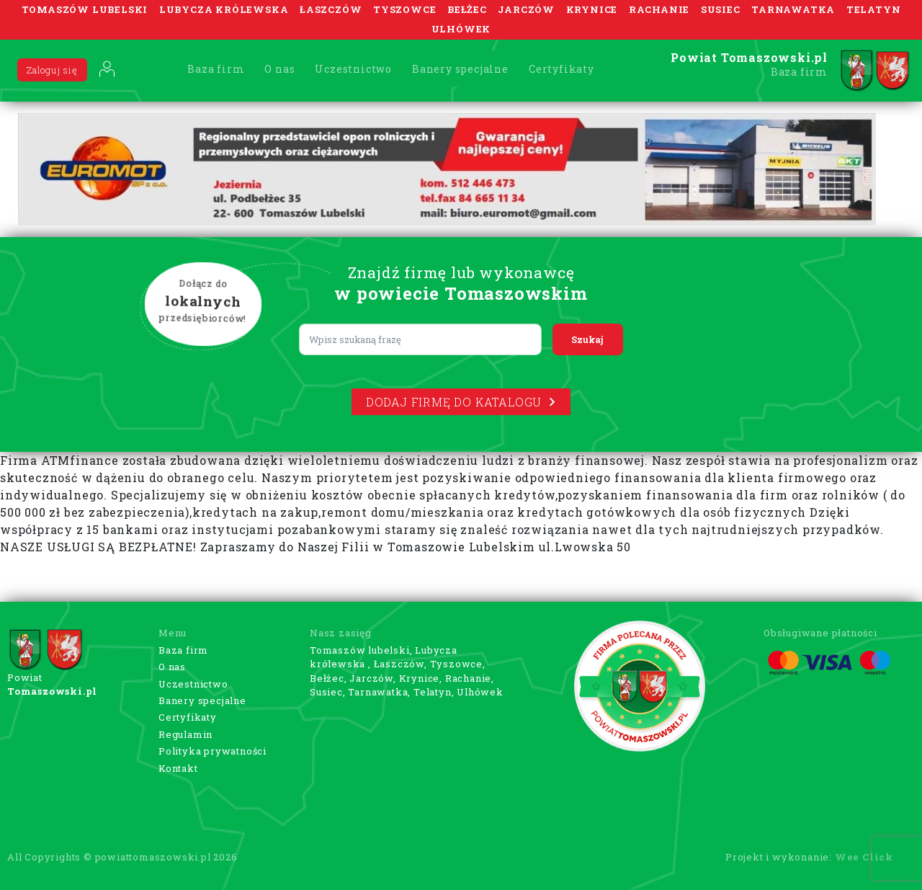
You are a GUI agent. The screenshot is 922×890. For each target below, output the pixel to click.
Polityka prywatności (212, 750)
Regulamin (185, 734)
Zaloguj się (52, 69)
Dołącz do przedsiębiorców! (203, 302)
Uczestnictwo (353, 69)
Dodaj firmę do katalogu (461, 401)
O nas (279, 69)
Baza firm (215, 69)
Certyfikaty (561, 69)
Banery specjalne (460, 69)
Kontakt (178, 768)
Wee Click (864, 856)
